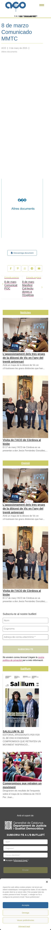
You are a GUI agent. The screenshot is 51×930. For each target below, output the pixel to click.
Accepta (25, 905)
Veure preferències (25, 920)
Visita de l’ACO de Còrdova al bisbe (22, 441)
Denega (25, 913)
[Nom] (25, 620)
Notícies (25, 312)
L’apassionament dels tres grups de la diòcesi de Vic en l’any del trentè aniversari (24, 357)
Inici (21, 16)
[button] (47, 881)
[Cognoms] (25, 628)
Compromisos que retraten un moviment (22, 785)
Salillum (25, 668)
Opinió (25, 463)
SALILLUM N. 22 (13, 731)
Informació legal (24, 926)
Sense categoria (30, 16)
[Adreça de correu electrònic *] (25, 637)
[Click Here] (41, 5)
